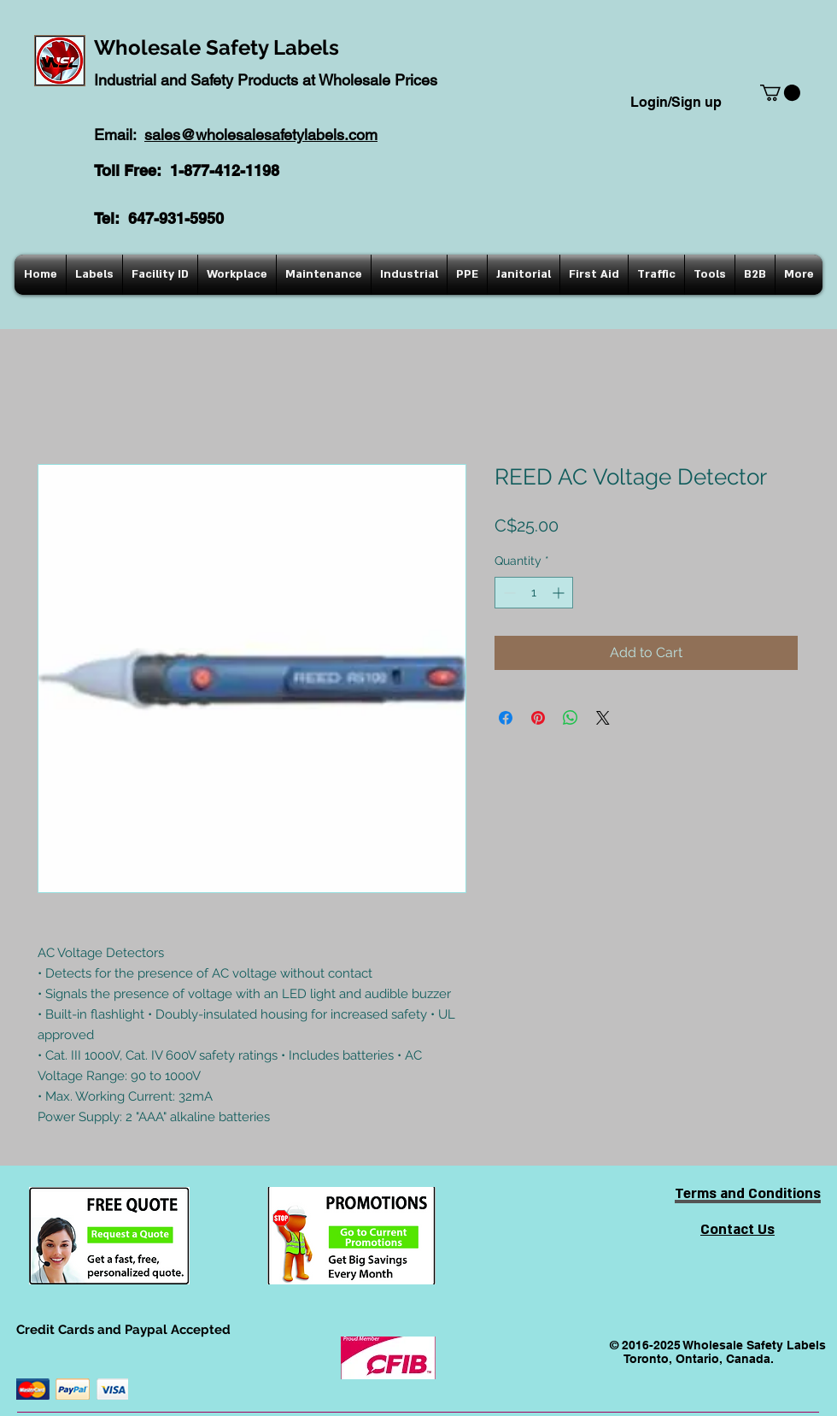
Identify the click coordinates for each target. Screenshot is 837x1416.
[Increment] (560, 593)
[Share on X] (603, 718)
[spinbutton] (533, 593)
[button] (780, 93)
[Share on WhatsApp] (570, 718)
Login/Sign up (676, 102)
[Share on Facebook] (505, 718)
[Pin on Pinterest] (538, 718)
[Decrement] (507, 593)
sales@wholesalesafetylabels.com (261, 135)
